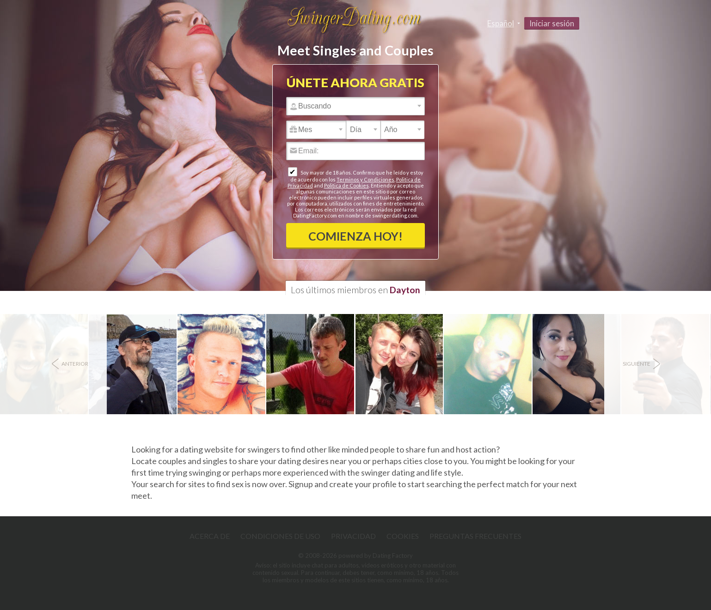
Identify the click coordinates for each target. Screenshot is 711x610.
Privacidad (353, 535)
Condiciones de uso (280, 535)
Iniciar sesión (551, 23)
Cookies (402, 535)
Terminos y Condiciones (365, 179)
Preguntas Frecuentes (475, 535)
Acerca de (210, 535)
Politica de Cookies (346, 185)
